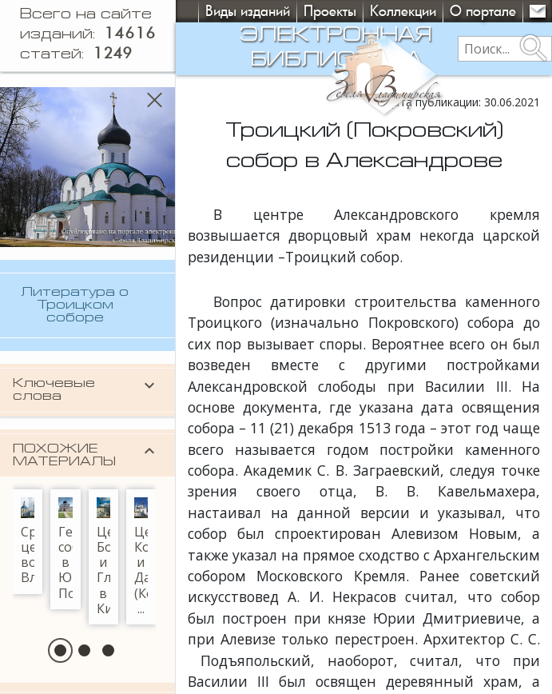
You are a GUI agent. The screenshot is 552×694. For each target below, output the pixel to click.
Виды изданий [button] (247, 11)
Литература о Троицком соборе (75, 305)
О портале (483, 11)
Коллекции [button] (403, 11)
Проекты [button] (330, 11)
